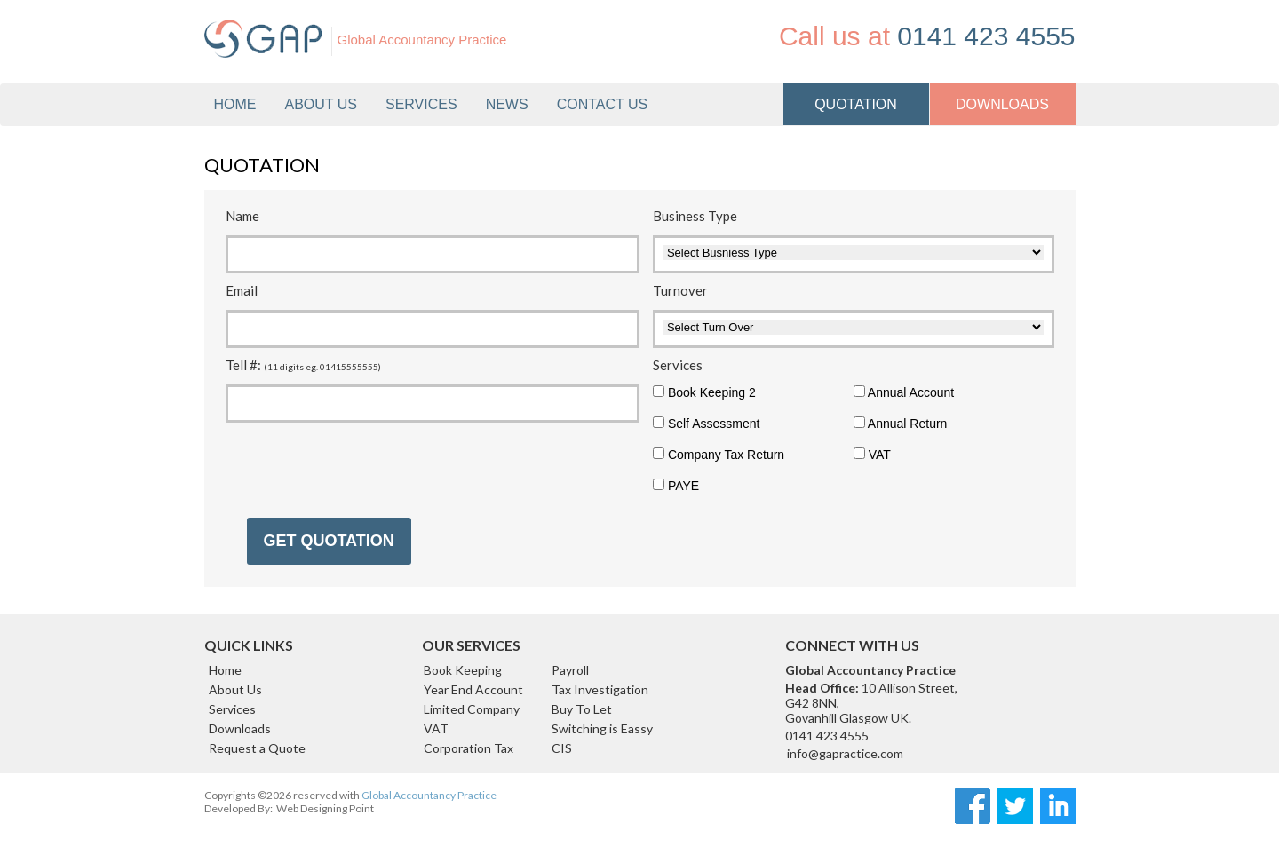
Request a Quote (257, 748)
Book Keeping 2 (704, 392)
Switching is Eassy (602, 728)
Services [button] (421, 104)
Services (232, 708)
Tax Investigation (600, 689)
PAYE (676, 486)
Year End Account (473, 689)
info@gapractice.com (845, 753)
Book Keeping (463, 669)
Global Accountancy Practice (429, 795)
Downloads (240, 728)
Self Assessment (706, 423)
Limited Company (472, 708)
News (507, 104)
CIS (562, 748)
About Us (321, 104)
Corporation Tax (468, 748)
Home (235, 104)
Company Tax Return (718, 454)
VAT (872, 454)
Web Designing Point (325, 808)
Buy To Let (582, 708)
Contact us (602, 104)
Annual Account (904, 392)
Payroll (570, 669)
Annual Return (901, 423)
